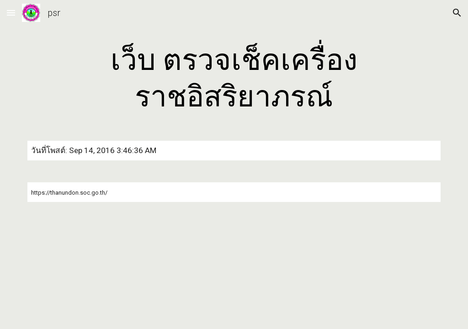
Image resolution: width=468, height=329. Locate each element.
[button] (11, 12)
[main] (234, 78)
